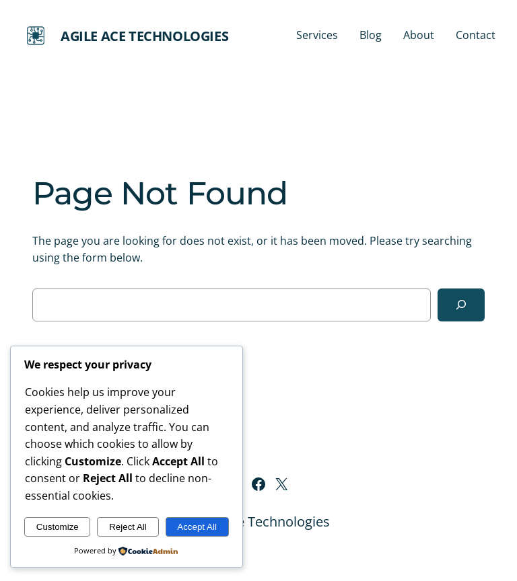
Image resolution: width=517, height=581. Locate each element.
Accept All (197, 527)
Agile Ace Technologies (144, 36)
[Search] (461, 304)
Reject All (128, 527)
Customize (57, 527)
